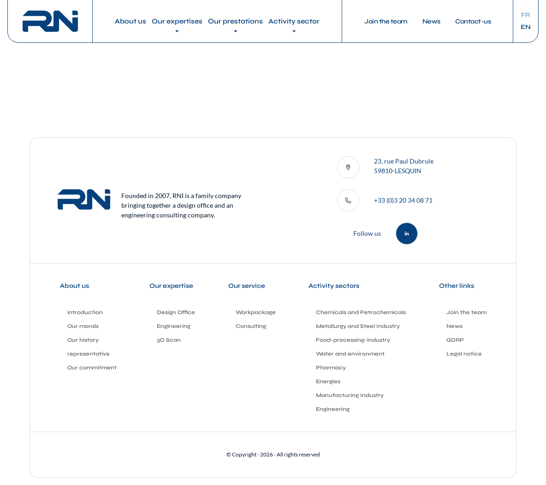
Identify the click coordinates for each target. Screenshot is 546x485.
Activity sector (294, 21)
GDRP (455, 340)
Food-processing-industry (353, 340)
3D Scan (169, 340)
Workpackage (256, 312)
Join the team (386, 21)
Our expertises (177, 21)
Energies (328, 381)
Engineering (173, 326)
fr (525, 15)
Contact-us (473, 21)
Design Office (176, 312)
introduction (85, 312)
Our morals (83, 326)
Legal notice (464, 354)
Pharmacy (331, 367)
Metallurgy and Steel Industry (358, 326)
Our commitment (92, 367)
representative (88, 354)
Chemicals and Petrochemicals (361, 312)
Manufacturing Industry (350, 395)
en (526, 27)
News (431, 21)
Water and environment (350, 354)
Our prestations (235, 21)
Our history (83, 340)
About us (130, 21)
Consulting (251, 326)
